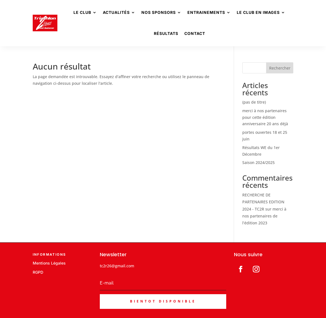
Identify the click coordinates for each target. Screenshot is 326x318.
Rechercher (280, 68)
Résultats (166, 33)
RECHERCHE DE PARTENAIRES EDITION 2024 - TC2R (263, 201)
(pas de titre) (254, 102)
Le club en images (258, 12)
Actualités (116, 12)
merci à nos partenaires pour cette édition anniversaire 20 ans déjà (265, 117)
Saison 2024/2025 (258, 162)
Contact (194, 33)
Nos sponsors (158, 12)
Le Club (82, 12)
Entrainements (206, 12)
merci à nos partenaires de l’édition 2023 (264, 215)
